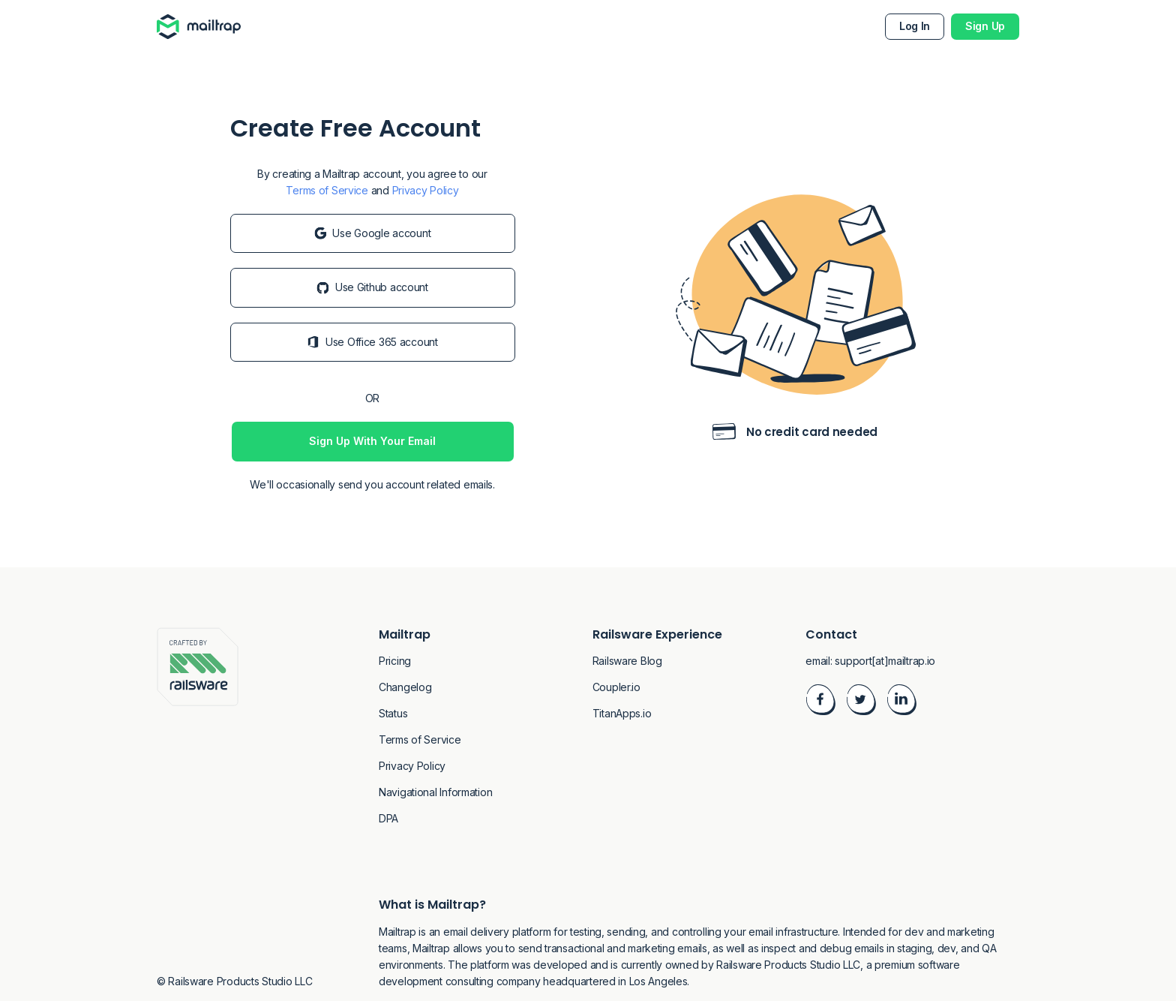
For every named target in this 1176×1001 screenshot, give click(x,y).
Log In (914, 26)
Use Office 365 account (372, 341)
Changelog (405, 687)
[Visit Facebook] (821, 702)
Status (393, 713)
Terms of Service (327, 190)
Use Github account (372, 287)
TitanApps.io (622, 713)
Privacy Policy (425, 190)
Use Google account (372, 233)
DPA (388, 818)
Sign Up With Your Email (372, 440)
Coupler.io (616, 687)
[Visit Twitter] (861, 702)
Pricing (395, 660)
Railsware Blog (627, 660)
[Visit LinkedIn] (901, 702)
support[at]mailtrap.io (885, 660)
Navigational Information (435, 792)
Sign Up (985, 26)
